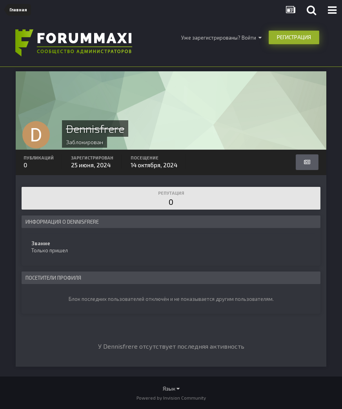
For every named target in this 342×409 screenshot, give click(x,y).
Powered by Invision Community (171, 397)
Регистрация (294, 37)
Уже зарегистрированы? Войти (221, 37)
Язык (171, 388)
